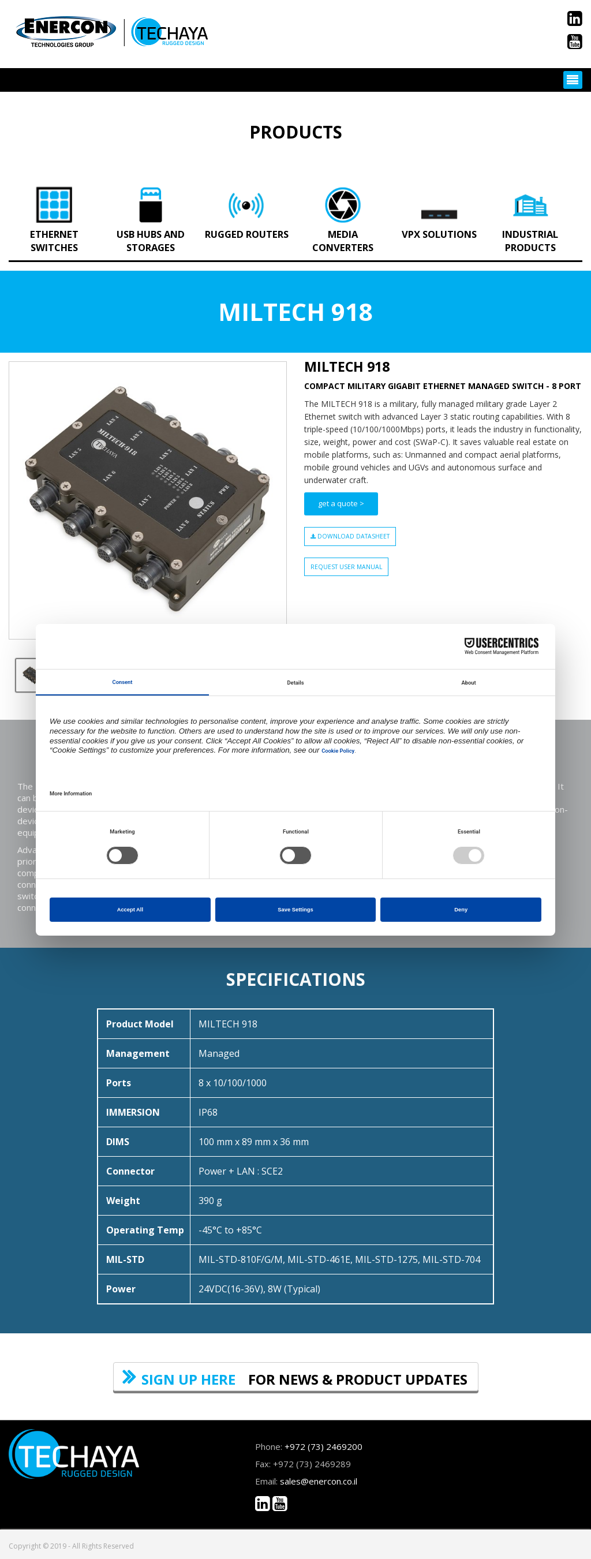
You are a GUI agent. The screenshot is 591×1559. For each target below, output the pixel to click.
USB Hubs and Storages (151, 241)
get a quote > (341, 503)
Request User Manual (346, 567)
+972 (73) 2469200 (323, 1446)
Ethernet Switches (54, 241)
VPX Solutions (439, 234)
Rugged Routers (247, 234)
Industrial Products (530, 241)
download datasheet (350, 536)
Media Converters (342, 241)
